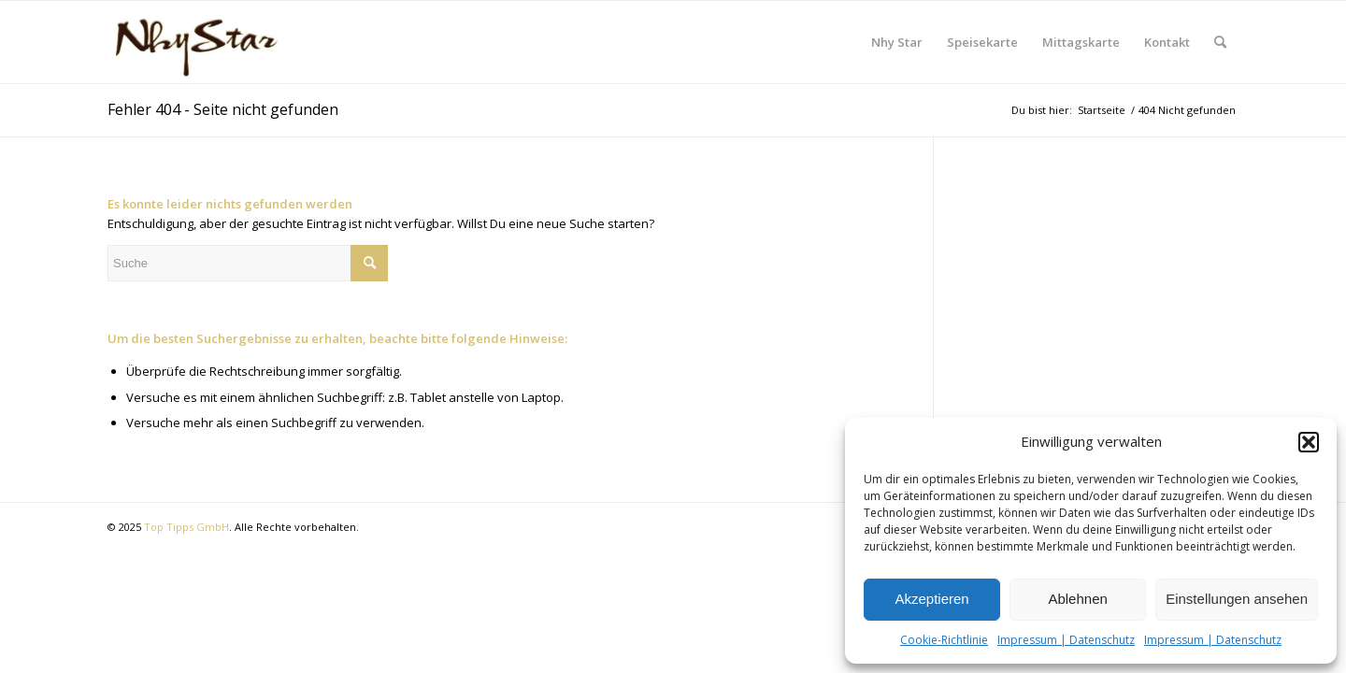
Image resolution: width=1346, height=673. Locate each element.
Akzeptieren (931, 599)
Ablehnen (1077, 599)
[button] (1308, 442)
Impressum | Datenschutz (1066, 640)
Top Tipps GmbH (186, 527)
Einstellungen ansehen (1237, 599)
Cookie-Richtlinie (944, 640)
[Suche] (1220, 42)
